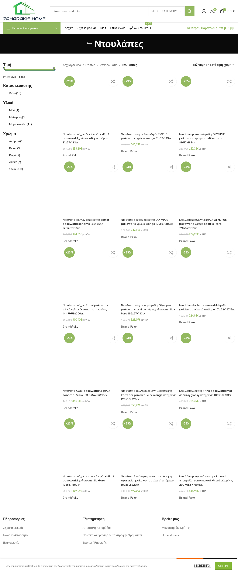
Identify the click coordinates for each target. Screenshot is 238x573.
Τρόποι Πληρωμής (95, 537)
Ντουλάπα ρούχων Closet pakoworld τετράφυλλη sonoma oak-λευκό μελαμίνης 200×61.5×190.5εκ (207, 477)
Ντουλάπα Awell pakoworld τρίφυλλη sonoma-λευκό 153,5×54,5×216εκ (89, 390)
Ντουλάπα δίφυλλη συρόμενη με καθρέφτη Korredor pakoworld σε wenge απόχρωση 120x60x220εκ (146, 392)
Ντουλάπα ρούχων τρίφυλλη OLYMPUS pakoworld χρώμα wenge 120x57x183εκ (147, 222)
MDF (14, 110)
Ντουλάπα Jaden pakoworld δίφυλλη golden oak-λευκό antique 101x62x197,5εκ (207, 307)
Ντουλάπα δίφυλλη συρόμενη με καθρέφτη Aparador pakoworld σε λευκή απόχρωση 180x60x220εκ (146, 477)
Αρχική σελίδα (72, 65)
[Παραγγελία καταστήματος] (213, 65)
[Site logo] (24, 11)
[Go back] (89, 43)
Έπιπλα (90, 65)
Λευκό (15, 162)
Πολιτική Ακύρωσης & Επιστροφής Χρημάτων (112, 530)
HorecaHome (170, 530)
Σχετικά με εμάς (13, 523)
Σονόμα (16, 169)
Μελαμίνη (17, 117)
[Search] (122, 11)
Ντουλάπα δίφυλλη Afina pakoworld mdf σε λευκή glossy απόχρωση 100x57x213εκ (206, 392)
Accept (223, 565)
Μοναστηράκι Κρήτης (176, 523)
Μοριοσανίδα (20, 124)
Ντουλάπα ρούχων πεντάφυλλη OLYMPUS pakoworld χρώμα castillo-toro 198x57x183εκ (83, 477)
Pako (15, 93)
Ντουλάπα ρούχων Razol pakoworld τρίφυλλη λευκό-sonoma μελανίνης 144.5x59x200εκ (88, 307)
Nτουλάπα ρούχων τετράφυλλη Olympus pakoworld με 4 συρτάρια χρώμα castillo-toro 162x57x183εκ (147, 307)
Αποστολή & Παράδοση (98, 523)
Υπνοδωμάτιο (108, 65)
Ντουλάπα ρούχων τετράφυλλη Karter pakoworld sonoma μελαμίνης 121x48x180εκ (88, 222)
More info (202, 565)
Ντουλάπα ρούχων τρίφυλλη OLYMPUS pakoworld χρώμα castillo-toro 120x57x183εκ (206, 222)
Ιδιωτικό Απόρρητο (15, 530)
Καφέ (14, 155)
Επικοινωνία (11, 537)
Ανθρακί (16, 141)
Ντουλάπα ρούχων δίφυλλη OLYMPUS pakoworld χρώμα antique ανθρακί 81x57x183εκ (88, 137)
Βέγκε (15, 148)
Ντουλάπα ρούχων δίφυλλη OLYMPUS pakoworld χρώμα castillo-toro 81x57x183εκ (205, 137)
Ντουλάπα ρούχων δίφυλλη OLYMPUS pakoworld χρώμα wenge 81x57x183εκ (146, 137)
